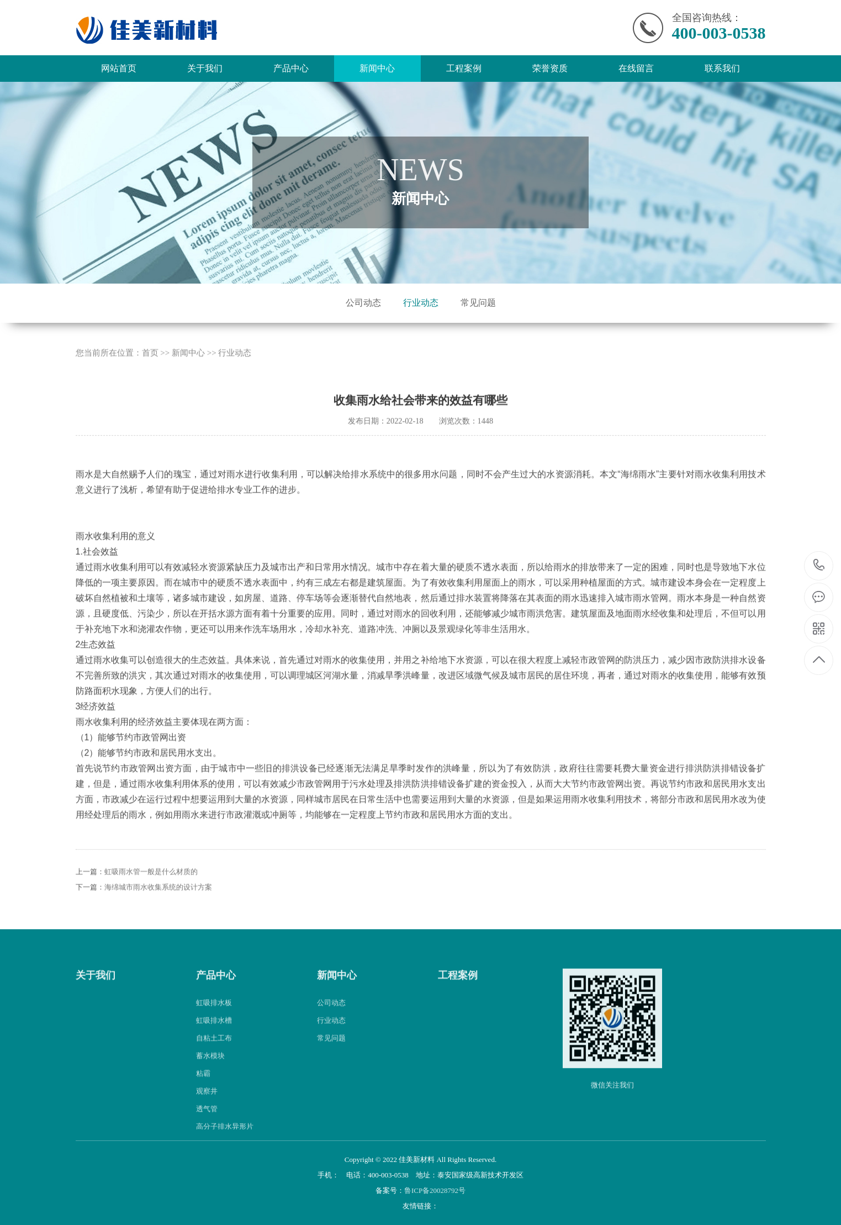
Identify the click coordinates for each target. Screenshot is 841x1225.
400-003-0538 (819, 565)
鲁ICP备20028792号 (435, 1190)
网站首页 (118, 68)
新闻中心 (377, 68)
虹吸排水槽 (214, 1033)
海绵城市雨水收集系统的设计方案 (158, 901)
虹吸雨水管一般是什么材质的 (151, 885)
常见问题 (478, 302)
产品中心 (291, 68)
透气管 (207, 1122)
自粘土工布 (214, 1051)
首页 (150, 366)
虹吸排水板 (214, 1016)
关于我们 (205, 68)
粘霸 (203, 1086)
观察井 (207, 1104)
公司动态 (363, 302)
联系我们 (722, 68)
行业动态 (420, 302)
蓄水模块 (210, 1069)
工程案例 (464, 68)
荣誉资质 (550, 68)
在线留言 (636, 68)
